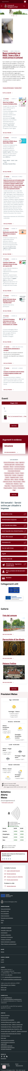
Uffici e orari (3, 987)
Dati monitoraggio (5, 1064)
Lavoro (21, 477)
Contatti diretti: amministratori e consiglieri (11, 349)
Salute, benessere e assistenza (8, 942)
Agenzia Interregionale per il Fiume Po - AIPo (11, 1029)
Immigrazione (20, 475)
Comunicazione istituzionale (14, 470)
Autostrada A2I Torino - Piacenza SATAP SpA (11, 1027)
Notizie (2, 952)
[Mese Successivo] (25, 403)
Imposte (7, 477)
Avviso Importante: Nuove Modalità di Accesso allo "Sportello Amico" (9, 300)
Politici (2, 920)
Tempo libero (7, 485)
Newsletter (3, 1058)
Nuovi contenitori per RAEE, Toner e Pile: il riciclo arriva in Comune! (13, 55)
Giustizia (14, 475)
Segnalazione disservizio (6, 1046)
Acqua (17, 462)
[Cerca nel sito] (23, 6)
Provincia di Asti (4, 1017)
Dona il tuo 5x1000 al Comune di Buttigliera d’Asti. (10, 103)
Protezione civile (9, 483)
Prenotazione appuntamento (7, 1047)
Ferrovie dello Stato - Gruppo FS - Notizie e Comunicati (14, 1031)
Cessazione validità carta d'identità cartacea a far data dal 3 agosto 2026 (10, 264)
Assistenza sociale (19, 464)
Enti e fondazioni (5, 913)
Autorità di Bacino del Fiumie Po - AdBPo (10, 1022)
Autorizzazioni (4, 933)
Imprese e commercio (6, 939)
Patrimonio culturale (7, 481)
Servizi (16, 1064)
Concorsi (17, 473)
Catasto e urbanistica (6, 935)
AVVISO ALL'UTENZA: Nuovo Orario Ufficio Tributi (10, 142)
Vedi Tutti (14, 494)
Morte (12, 479)
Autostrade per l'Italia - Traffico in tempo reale (12, 1024)
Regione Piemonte (5, 1)
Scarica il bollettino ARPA (9, 846)
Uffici (2, 922)
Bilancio (11, 466)
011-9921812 (8, 975)
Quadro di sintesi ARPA (8, 847)
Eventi (2, 962)
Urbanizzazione (21, 487)
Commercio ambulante (19, 468)
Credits (8, 1065)
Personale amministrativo (7, 918)
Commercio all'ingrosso (20, 466)
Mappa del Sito (19, 1065)
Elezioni (22, 473)
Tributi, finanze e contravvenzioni (8, 944)
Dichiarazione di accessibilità (7, 1020)
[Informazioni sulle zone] (7, 802)
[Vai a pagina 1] (11, 15)
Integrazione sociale (14, 477)
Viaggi (14, 490)
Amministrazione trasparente (8, 1042)
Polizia (23, 481)
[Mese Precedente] (3, 403)
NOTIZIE (6, 51)
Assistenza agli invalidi (9, 464)
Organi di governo (5, 916)
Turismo (15, 487)
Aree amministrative (5, 909)
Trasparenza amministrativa (17, 485)
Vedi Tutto (14, 426)
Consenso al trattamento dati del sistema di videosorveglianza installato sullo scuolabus (13, 373)
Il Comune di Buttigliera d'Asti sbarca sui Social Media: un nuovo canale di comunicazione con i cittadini (10, 321)
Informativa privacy (5, 1036)
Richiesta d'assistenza (6, 1049)
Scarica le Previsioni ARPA (9, 783)
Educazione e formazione (7, 937)
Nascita (16, 479)
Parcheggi (21, 479)
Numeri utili (3, 989)
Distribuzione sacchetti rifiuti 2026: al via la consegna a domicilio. (10, 233)
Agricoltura (22, 462)
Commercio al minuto (8, 468)
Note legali (3, 1038)
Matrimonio (7, 479)
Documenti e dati (5, 911)
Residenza (16, 483)
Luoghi (2, 960)
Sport (21, 483)
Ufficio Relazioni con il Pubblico (8, 985)
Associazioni (6, 466)
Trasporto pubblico (8, 487)
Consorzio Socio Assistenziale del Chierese (11, 1033)
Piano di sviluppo (17, 481)
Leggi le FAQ (4, 1044)
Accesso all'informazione (9, 462)
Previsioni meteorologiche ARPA (10, 785)
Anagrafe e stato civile (6, 930)
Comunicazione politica (9, 473)
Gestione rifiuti (8, 475)
